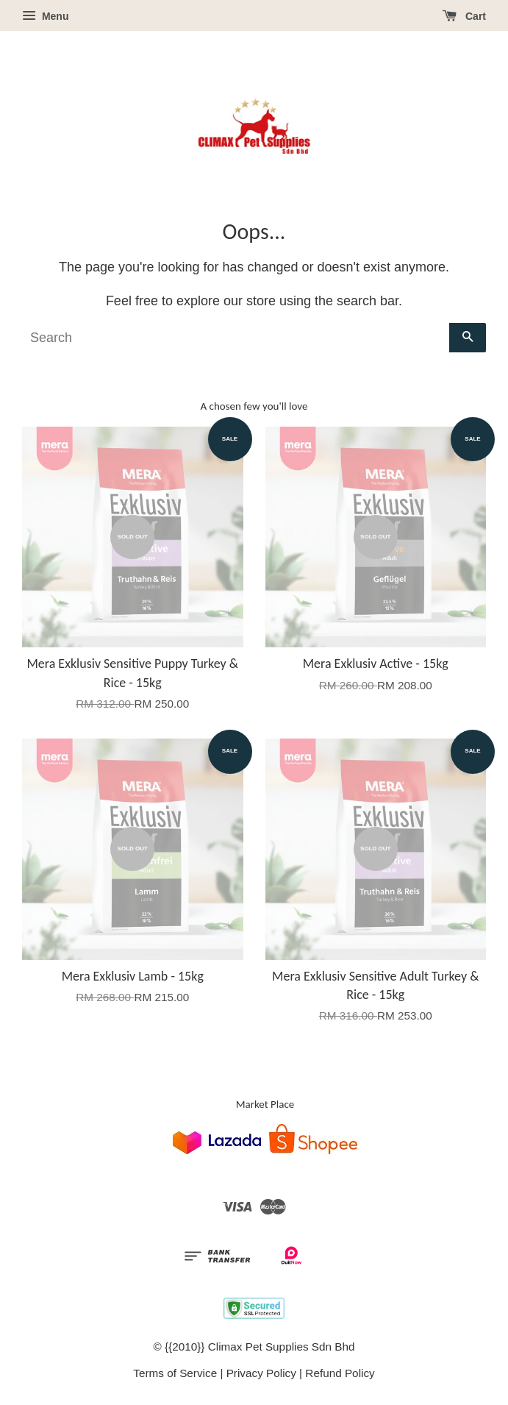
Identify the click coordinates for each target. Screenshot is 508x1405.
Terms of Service (175, 1373)
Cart (464, 16)
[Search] (235, 337)
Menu (45, 16)
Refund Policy (339, 1373)
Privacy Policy (261, 1373)
